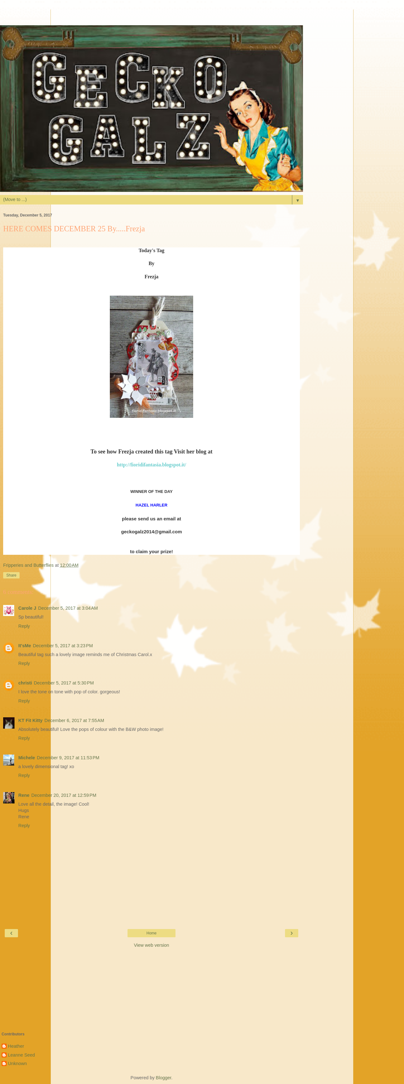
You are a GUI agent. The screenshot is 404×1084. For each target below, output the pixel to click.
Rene (23, 795)
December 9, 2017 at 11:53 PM (68, 757)
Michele (26, 757)
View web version (151, 945)
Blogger (163, 1077)
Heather (16, 1046)
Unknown (17, 1063)
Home (151, 933)
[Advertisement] (151, 17)
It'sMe (24, 645)
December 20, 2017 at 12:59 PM (63, 795)
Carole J (27, 608)
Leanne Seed (21, 1054)
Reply (24, 626)
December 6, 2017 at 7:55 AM (74, 720)
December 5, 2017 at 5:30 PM (64, 682)
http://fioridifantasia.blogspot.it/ (151, 464)
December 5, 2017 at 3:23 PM (63, 645)
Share (11, 575)
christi (25, 682)
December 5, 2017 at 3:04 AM (68, 608)
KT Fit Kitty (30, 720)
